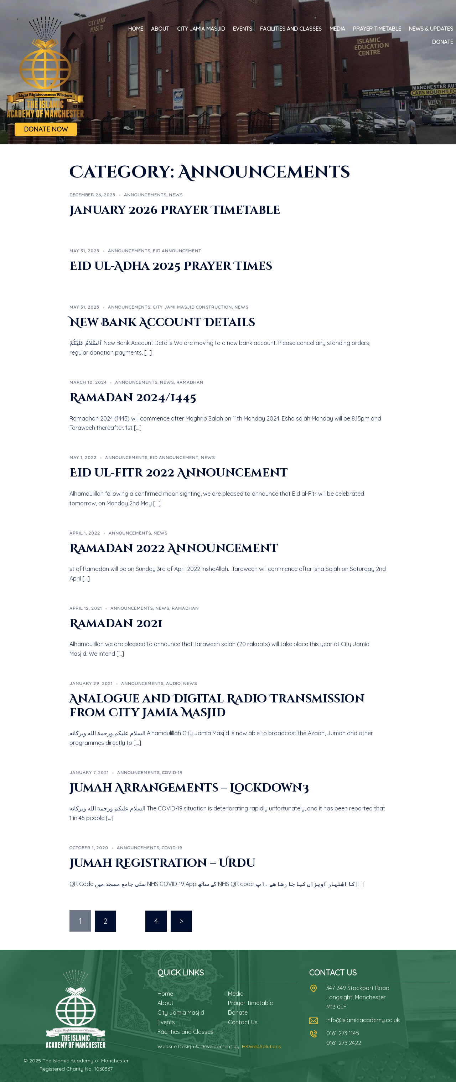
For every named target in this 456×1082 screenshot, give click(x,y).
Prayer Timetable (377, 28)
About (160, 28)
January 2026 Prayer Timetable (174, 210)
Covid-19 (172, 772)
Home (135, 28)
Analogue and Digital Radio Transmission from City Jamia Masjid (217, 705)
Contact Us (243, 1021)
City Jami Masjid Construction (192, 307)
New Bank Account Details (162, 322)
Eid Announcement (177, 250)
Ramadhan (189, 382)
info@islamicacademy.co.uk (363, 1019)
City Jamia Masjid (201, 28)
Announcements (145, 194)
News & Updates (431, 28)
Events (242, 28)
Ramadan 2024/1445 (132, 398)
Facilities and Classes (291, 28)
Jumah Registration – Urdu (162, 863)
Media (337, 28)
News (176, 194)
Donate (442, 41)
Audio (173, 683)
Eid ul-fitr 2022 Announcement (178, 473)
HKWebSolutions (261, 1046)
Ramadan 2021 (115, 624)
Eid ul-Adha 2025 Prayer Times (170, 266)
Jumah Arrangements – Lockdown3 (189, 788)
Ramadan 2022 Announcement (173, 548)
